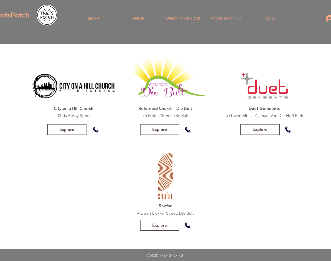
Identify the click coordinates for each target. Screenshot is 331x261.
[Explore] (66, 129)
